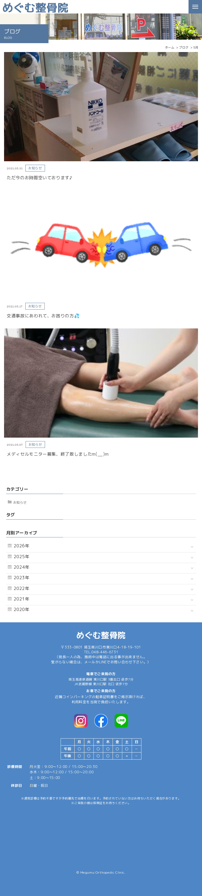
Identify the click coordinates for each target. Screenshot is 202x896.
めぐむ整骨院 (101, 635)
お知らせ (20, 502)
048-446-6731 (104, 652)
